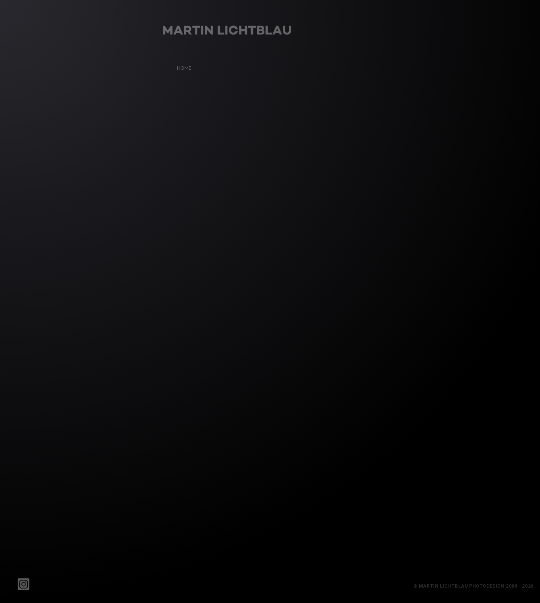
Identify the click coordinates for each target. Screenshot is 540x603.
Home (182, 66)
